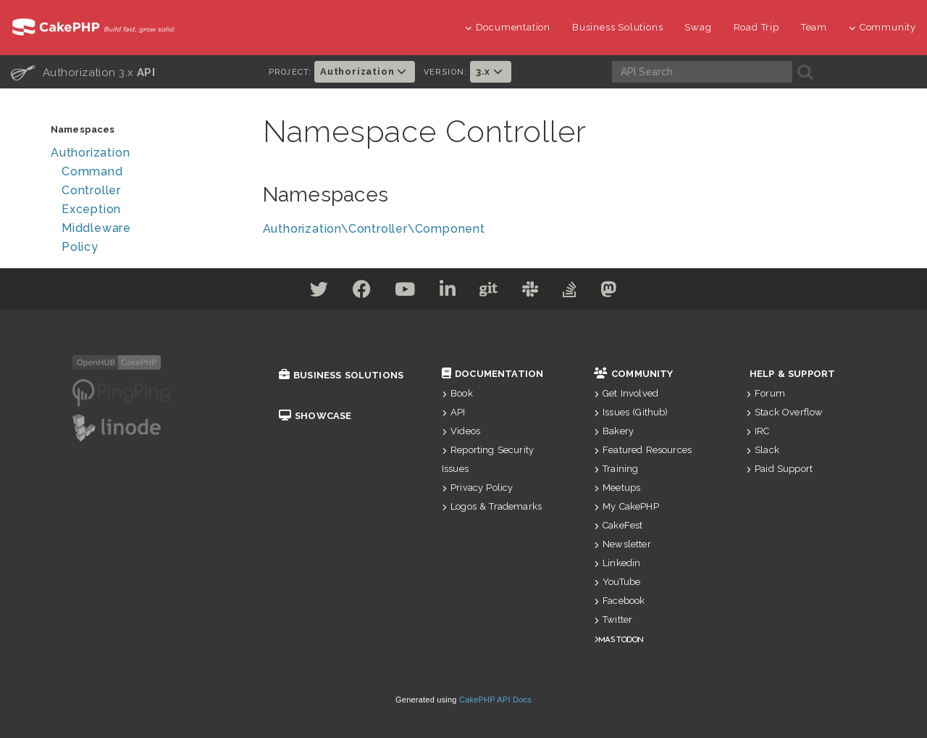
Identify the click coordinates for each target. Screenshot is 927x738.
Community (882, 27)
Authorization (90, 152)
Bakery (614, 431)
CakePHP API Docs (495, 699)
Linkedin (617, 562)
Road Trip (756, 27)
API (454, 412)
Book (457, 393)
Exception (91, 209)
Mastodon (621, 639)
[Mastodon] (629, 292)
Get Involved (626, 393)
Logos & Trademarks (492, 506)
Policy (80, 247)
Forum (765, 393)
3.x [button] (491, 71)
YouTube (617, 581)
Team (814, 27)
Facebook (619, 600)
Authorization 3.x (83, 71)
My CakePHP (626, 506)
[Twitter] (299, 292)
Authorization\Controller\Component (374, 229)
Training (616, 468)
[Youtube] (396, 292)
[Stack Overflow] (584, 292)
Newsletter (622, 544)
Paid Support (779, 468)
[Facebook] (347, 292)
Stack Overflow (784, 412)
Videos (461, 431)
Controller (91, 190)
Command (92, 171)
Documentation (507, 27)
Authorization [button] (364, 71)
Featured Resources (643, 449)
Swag (697, 27)
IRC (758, 431)
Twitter (613, 619)
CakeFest (618, 525)
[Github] (491, 292)
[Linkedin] (445, 292)
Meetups (617, 487)
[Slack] (539, 292)
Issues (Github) (631, 412)
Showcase (315, 415)
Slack (762, 449)
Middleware (96, 228)
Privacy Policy (477, 487)
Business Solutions (617, 27)
